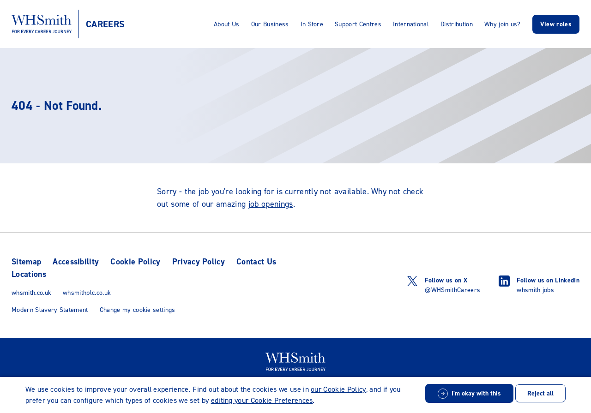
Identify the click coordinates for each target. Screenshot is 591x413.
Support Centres (358, 24)
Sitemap (26, 261)
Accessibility (76, 261)
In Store (312, 24)
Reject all (540, 393)
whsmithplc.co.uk (87, 292)
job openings (270, 203)
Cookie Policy (135, 261)
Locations (29, 274)
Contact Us (256, 261)
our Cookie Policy (338, 389)
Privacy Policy (198, 261)
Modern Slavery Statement (50, 309)
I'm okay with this (476, 393)
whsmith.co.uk (31, 292)
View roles (556, 24)
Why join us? (502, 24)
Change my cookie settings (137, 309)
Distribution (456, 24)
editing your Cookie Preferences (262, 400)
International (411, 24)
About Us (227, 24)
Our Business (270, 24)
